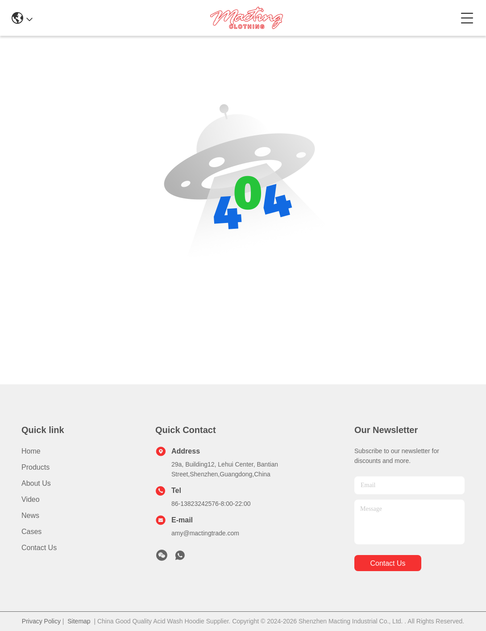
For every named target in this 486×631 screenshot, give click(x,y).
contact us (387, 563)
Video (30, 499)
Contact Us (39, 547)
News (30, 515)
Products (35, 467)
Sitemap (78, 621)
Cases (31, 531)
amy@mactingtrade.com (205, 533)
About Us (36, 483)
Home (31, 451)
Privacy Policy (41, 621)
